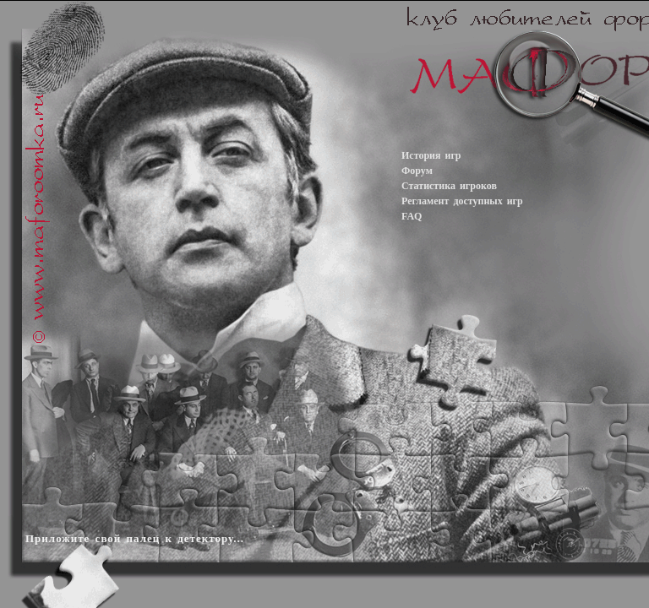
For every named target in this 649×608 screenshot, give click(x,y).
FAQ (411, 216)
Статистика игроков (449, 186)
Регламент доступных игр (462, 201)
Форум (417, 170)
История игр (431, 155)
